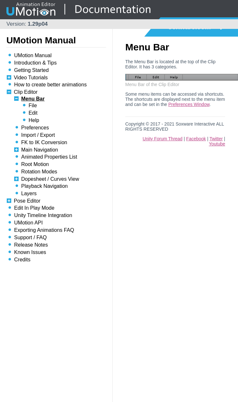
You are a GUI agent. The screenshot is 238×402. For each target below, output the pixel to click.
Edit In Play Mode (34, 208)
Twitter (216, 138)
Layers (29, 193)
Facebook (196, 138)
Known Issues (30, 252)
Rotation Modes (39, 171)
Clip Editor (26, 92)
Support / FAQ (30, 237)
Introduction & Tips (35, 63)
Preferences (35, 127)
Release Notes (31, 245)
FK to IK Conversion (44, 142)
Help (34, 120)
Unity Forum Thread (162, 138)
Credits (22, 259)
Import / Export (38, 135)
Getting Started (31, 70)
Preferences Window (188, 104)
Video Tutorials (31, 77)
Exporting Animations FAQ (44, 230)
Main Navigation (39, 150)
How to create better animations (50, 84)
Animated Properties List (49, 157)
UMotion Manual (33, 55)
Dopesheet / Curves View (50, 179)
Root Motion (35, 164)
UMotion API (28, 222)
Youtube (217, 143)
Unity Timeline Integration (43, 215)
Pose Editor (27, 201)
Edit (33, 113)
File (33, 105)
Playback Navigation (44, 186)
